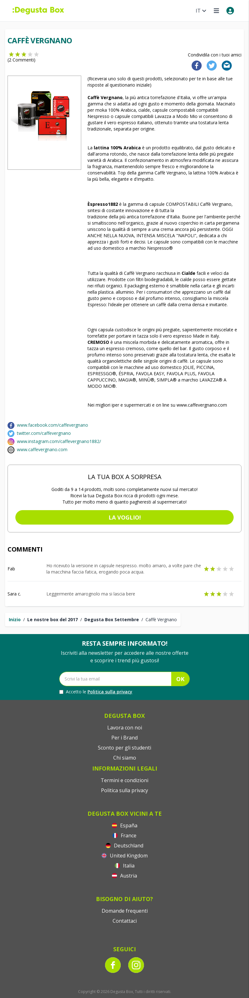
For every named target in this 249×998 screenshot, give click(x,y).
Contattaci (125, 920)
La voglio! (125, 517)
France (124, 835)
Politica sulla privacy (109, 692)
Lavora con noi (124, 727)
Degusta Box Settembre (111, 619)
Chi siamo (124, 757)
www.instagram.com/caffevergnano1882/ (59, 441)
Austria (124, 875)
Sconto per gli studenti (124, 747)
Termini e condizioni (124, 780)
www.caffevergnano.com (42, 449)
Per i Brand (124, 737)
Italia (125, 865)
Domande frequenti (125, 910)
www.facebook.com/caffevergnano (52, 425)
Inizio (15, 619)
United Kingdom (125, 855)
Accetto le (95, 692)
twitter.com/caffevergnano (44, 433)
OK (180, 679)
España (124, 825)
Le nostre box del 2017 (52, 619)
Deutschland (124, 845)
